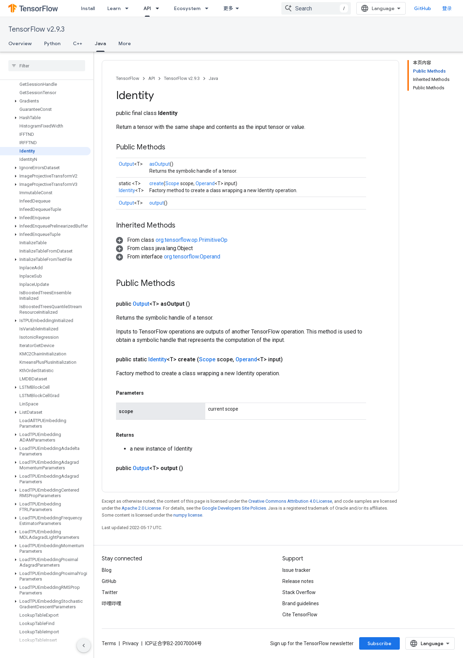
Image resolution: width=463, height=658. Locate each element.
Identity (127, 190)
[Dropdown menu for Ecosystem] (208, 8)
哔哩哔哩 (111, 603)
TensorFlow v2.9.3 (36, 29)
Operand (205, 183)
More (124, 43)
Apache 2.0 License (141, 508)
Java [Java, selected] (100, 43)
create (156, 183)
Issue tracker (296, 570)
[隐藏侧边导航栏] (84, 645)
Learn (114, 8)
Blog (106, 570)
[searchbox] (46, 65)
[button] (45, 101)
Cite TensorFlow (299, 614)
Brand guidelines (300, 603)
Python (52, 43)
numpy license (187, 515)
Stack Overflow (299, 592)
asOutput (159, 164)
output (156, 203)
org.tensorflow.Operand (192, 256)
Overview (20, 43)
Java (213, 78)
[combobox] (316, 8)
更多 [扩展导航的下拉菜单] (228, 8)
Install (88, 8)
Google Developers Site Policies (234, 508)
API (151, 78)
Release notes (298, 581)
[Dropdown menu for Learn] (129, 8)
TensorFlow (127, 78)
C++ (77, 43)
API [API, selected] (147, 8)
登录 (447, 8)
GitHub (422, 8)
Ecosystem (187, 8)
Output (126, 164)
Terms (109, 643)
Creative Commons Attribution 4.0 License (290, 501)
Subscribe (379, 643)
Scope (172, 183)
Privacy (131, 643)
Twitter (110, 592)
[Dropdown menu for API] (159, 8)
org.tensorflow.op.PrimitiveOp (192, 240)
